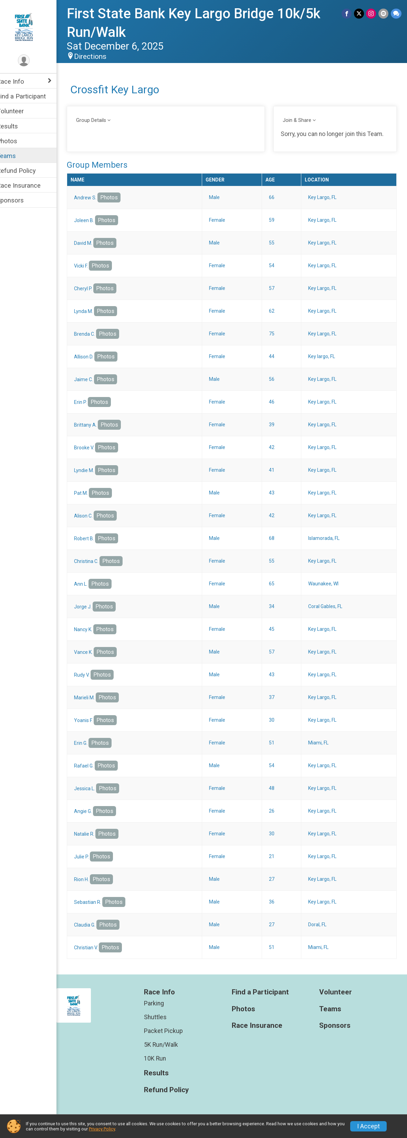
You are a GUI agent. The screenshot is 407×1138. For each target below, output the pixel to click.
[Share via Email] (384, 14)
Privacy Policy (102, 1128)
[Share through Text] (396, 14)
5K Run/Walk (168, 1044)
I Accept (368, 1126)
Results (16, 126)
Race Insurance (28, 185)
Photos (16, 141)
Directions (99, 56)
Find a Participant (30, 96)
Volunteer (19, 111)
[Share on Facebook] (348, 14)
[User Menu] (33, 60)
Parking (161, 1003)
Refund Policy (25, 170)
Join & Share (300, 120)
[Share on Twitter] (360, 14)
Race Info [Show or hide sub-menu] (19, 81)
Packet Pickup (170, 1030)
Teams (15, 155)
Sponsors (19, 200)
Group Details (100, 120)
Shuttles (162, 1017)
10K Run (162, 1058)
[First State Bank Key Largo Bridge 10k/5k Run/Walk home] (33, 26)
